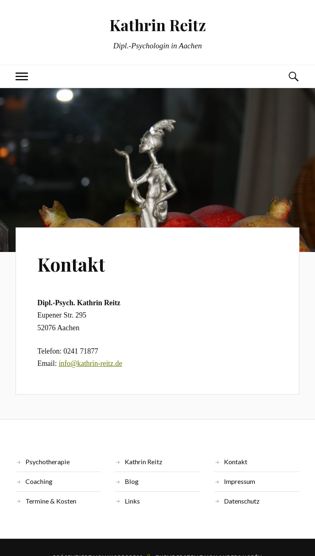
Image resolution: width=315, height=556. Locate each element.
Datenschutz (242, 501)
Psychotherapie (47, 461)
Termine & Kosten (50, 501)
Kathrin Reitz (158, 24)
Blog (132, 481)
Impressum (239, 481)
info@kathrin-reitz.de (90, 363)
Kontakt (71, 264)
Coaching (38, 481)
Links (132, 501)
